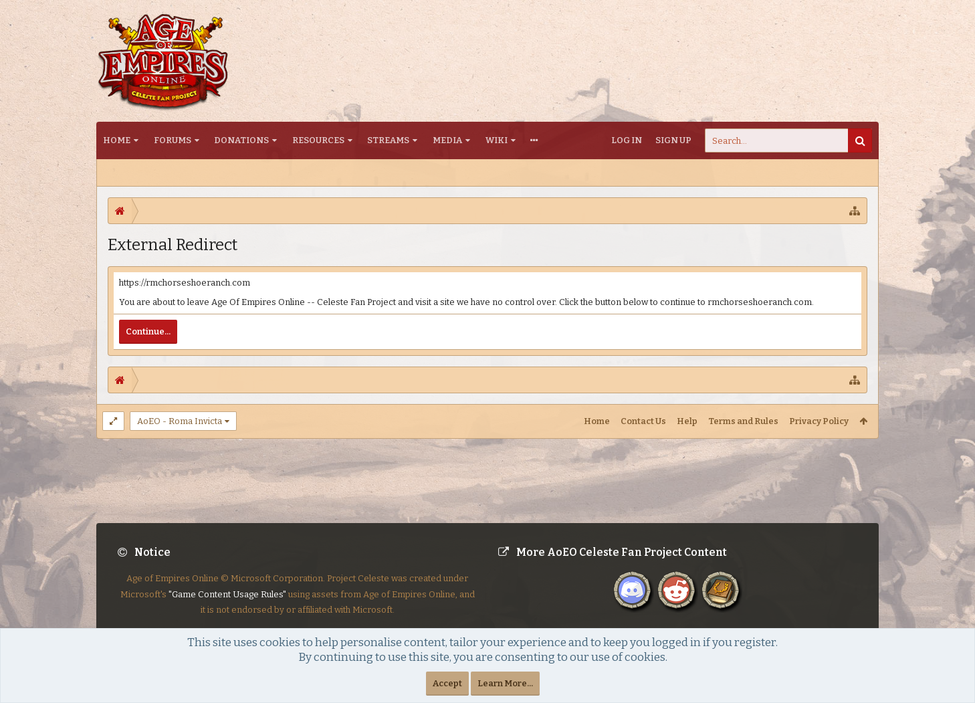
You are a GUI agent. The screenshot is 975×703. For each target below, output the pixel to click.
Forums (172, 140)
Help (687, 421)
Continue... (148, 331)
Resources (318, 140)
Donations (241, 140)
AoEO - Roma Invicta (179, 421)
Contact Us (643, 421)
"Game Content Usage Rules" (227, 605)
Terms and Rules (743, 421)
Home (116, 140)
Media (447, 140)
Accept (447, 683)
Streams (388, 140)
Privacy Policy (819, 421)
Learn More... (505, 683)
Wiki (496, 140)
